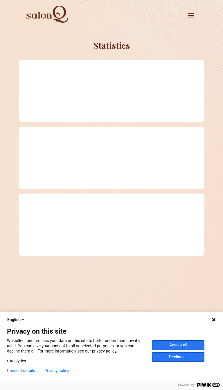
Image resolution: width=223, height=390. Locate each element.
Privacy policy (56, 370)
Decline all (178, 357)
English (16, 319)
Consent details (21, 370)
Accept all (178, 345)
